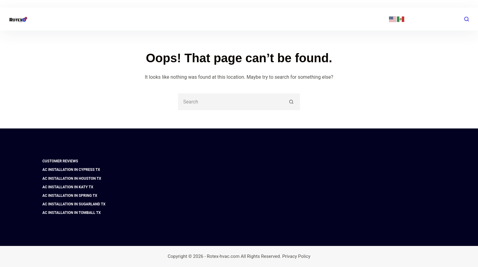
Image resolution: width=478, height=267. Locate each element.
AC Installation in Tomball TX (71, 213)
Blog (287, 19)
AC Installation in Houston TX (71, 178)
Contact (315, 19)
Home (165, 19)
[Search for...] (230, 101)
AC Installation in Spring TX (69, 195)
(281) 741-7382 (370, 19)
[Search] (466, 19)
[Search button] (291, 101)
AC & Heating (205, 19)
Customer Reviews (60, 161)
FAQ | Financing (252, 19)
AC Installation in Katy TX (67, 187)
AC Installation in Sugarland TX (73, 204)
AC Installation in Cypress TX (71, 170)
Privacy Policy (296, 256)
